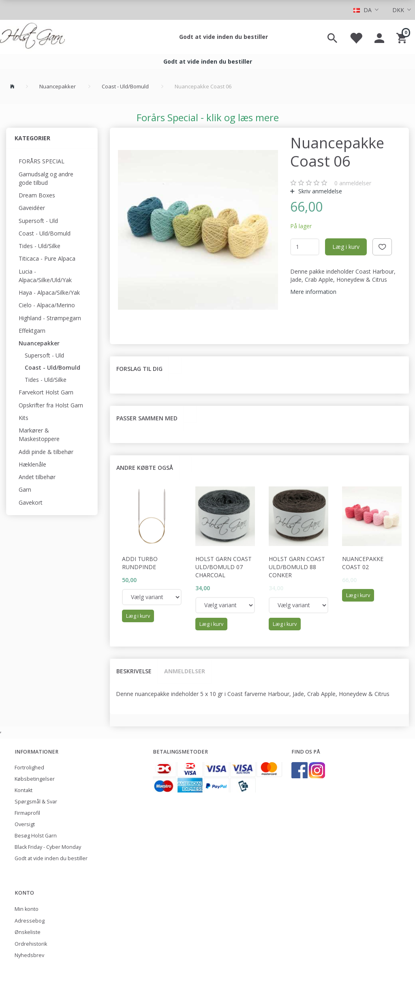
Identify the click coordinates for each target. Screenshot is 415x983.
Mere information (313, 292)
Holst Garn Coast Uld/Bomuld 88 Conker (297, 567)
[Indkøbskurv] (402, 37)
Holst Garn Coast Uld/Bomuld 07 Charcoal (223, 567)
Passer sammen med (147, 418)
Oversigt (25, 824)
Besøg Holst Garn (36, 835)
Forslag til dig (139, 369)
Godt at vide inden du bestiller (223, 37)
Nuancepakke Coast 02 (362, 563)
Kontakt (23, 790)
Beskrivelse (134, 671)
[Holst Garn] (32, 37)
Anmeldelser (184, 671)
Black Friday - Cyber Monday (48, 847)
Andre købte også (144, 467)
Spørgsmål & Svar (36, 801)
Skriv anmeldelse (319, 191)
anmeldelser (352, 183)
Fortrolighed (29, 767)
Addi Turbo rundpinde (140, 563)
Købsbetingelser (35, 778)
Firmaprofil (27, 813)
